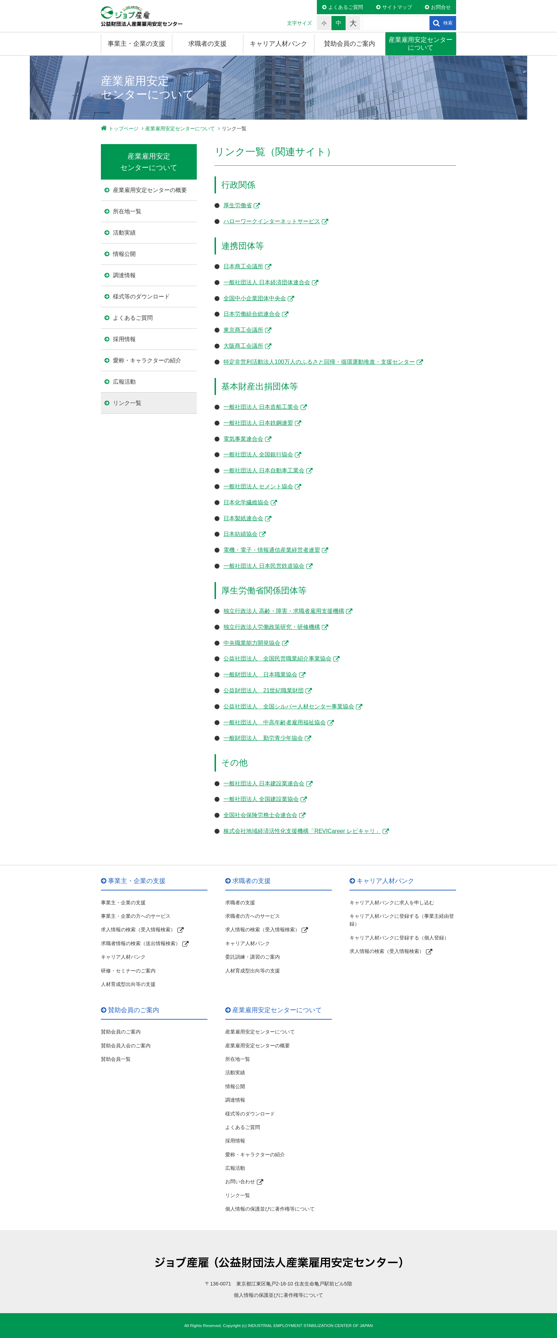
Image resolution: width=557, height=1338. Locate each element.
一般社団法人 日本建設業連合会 (263, 783)
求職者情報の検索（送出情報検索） (140, 943)
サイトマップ (397, 7)
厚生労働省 (237, 205)
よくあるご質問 (345, 7)
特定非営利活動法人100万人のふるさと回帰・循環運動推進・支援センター (319, 362)
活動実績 (124, 233)
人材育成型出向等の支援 (128, 984)
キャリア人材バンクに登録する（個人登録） (399, 938)
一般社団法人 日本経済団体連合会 (266, 282)
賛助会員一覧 (116, 1059)
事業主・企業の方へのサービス (136, 916)
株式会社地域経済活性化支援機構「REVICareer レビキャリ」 (302, 831)
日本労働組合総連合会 (251, 314)
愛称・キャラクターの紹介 (147, 360)
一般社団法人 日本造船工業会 (261, 407)
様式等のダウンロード (141, 297)
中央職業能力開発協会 (251, 643)
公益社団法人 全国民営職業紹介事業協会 (277, 659)
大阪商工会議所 (243, 346)
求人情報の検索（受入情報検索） (138, 929)
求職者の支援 (207, 43)
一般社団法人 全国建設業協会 (261, 799)
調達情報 (124, 275)
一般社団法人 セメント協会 (258, 486)
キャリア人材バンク (278, 43)
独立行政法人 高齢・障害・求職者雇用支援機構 (283, 611)
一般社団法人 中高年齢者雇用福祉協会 (274, 722)
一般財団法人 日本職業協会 (260, 674)
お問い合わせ (240, 1181)
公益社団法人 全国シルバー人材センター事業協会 (288, 706)
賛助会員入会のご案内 (126, 1045)
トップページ (124, 128)
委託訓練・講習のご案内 (252, 957)
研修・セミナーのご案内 (128, 971)
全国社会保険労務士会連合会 (260, 815)
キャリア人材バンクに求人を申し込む (392, 902)
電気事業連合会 (243, 439)
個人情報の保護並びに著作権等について (270, 1209)
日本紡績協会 (240, 534)
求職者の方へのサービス (252, 916)
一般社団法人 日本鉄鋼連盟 (258, 423)
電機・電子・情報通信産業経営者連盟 (271, 550)
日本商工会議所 (243, 266)
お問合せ (441, 7)
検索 (448, 23)
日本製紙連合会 (243, 518)
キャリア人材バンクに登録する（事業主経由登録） (402, 920)
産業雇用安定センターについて (421, 43)
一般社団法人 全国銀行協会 (258, 454)
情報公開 (124, 254)
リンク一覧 (127, 403)
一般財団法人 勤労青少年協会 (263, 738)
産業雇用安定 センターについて (148, 161)
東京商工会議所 (243, 330)
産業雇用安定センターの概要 (150, 190)
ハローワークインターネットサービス (271, 221)
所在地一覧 (127, 211)
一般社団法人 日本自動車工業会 (263, 470)
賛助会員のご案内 (349, 43)
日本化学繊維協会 (246, 502)
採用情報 (124, 339)
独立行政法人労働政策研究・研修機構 (271, 627)
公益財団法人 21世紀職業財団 (263, 690)
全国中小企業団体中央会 (254, 298)
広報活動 (124, 382)
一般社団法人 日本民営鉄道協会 (263, 566)
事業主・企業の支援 (136, 43)
